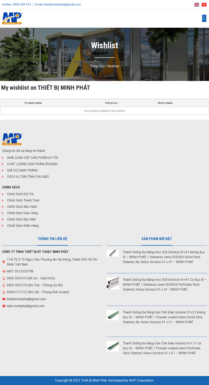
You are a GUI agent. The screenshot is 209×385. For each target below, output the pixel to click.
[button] (204, 18)
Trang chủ (97, 66)
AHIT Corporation (141, 380)
